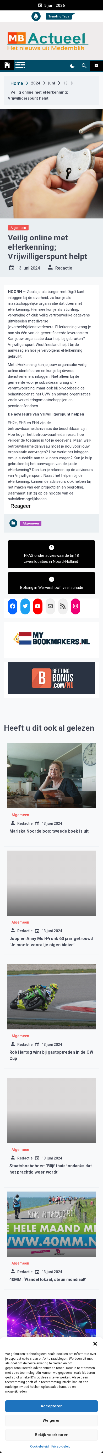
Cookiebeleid (39, 1446)
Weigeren (52, 1420)
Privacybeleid (61, 1446)
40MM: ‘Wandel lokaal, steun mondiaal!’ (47, 1279)
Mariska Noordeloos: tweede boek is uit (49, 831)
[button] (95, 1343)
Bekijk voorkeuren (51, 1434)
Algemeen (18, 228)
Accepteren (52, 1406)
